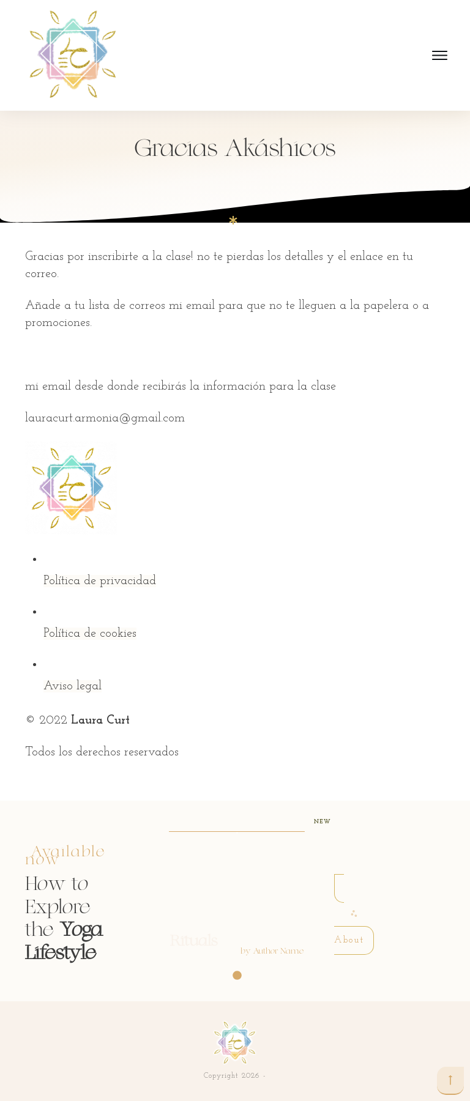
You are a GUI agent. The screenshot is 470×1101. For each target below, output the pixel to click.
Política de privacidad (99, 581)
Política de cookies (89, 634)
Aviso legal (72, 686)
